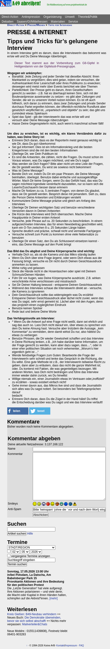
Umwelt (70, 16)
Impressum (71, 645)
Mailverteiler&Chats (34, 624)
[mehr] (53, 598)
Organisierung (52, 16)
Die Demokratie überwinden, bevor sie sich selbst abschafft (34, 619)
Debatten (7, 21)
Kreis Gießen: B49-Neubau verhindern (31, 614)
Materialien (58, 21)
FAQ (81, 645)
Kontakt (60, 645)
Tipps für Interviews (60, 25)
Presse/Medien (36, 25)
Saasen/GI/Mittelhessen (32, 21)
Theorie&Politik (87, 16)
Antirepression (31, 16)
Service (73, 21)
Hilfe (30, 533)
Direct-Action (10, 16)
